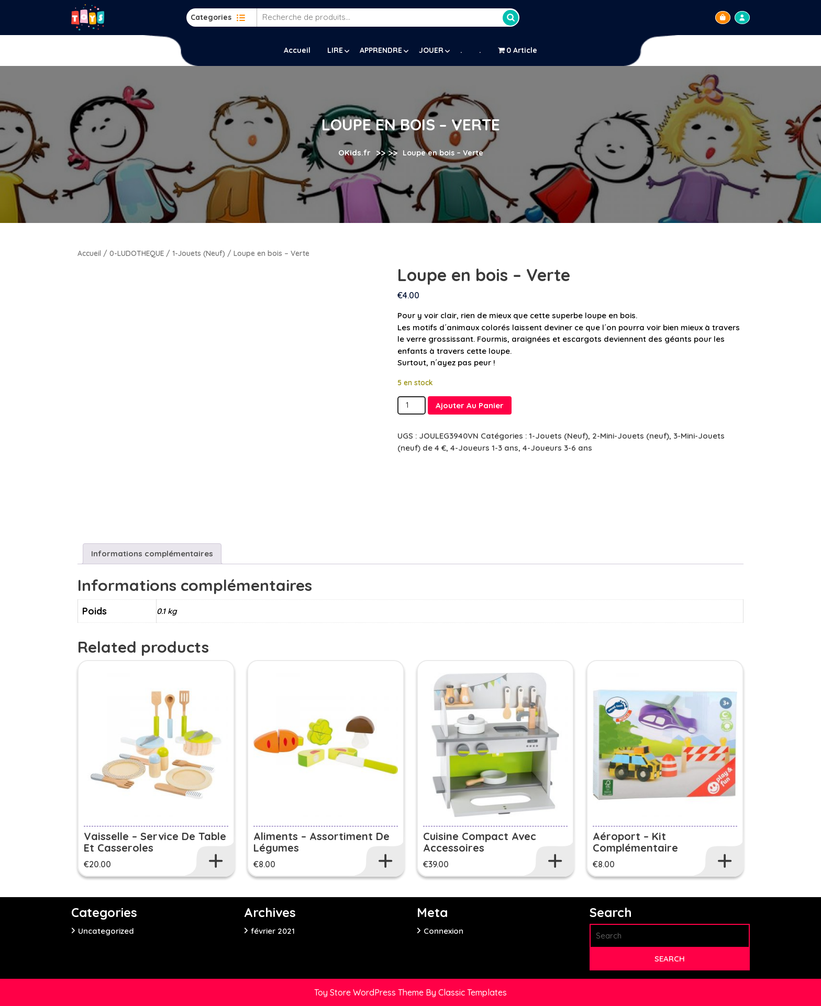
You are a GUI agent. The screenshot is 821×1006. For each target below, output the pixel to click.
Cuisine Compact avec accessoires (479, 842)
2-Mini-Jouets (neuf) (630, 436)
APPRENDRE (381, 50)
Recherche (510, 18)
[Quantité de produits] (411, 405)
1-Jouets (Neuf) (198, 253)
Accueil (297, 50)
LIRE (335, 50)
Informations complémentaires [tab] (152, 553)
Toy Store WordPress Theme (370, 992)
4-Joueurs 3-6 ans (557, 448)
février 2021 (273, 931)
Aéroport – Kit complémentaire (635, 842)
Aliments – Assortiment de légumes (321, 842)
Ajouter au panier (470, 405)
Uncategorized (106, 931)
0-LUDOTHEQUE (136, 253)
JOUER (431, 50)
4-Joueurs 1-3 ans (484, 448)
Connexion (443, 931)
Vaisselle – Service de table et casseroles (155, 842)
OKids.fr (354, 153)
